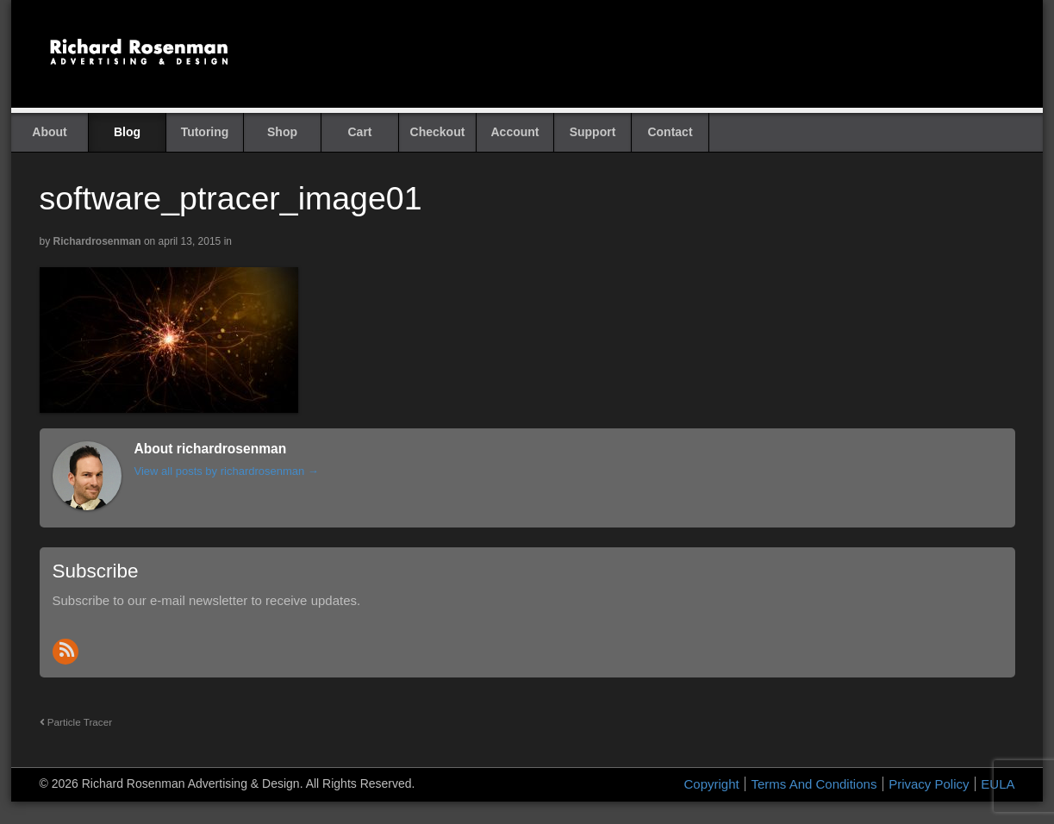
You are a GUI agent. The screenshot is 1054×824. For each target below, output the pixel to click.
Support (593, 132)
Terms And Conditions (813, 784)
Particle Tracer (76, 721)
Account (515, 132)
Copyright (711, 784)
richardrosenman (97, 241)
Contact (669, 132)
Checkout (437, 132)
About (49, 132)
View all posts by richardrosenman (226, 471)
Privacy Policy (929, 784)
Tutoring (205, 132)
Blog (127, 132)
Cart (359, 132)
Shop (282, 132)
